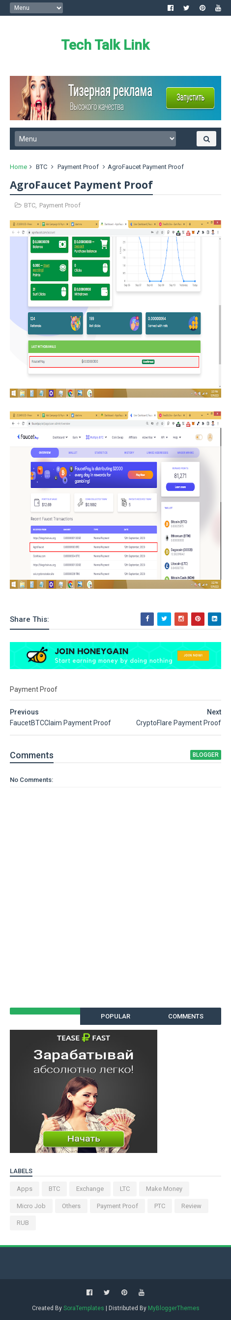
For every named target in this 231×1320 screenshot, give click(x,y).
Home (18, 166)
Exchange (90, 1188)
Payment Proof (78, 166)
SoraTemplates (83, 1308)
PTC (159, 1206)
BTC (41, 166)
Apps (24, 1188)
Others (71, 1206)
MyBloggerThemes (174, 1308)
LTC (125, 1188)
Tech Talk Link (105, 45)
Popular (115, 1016)
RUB (23, 1222)
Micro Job (31, 1206)
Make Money (164, 1188)
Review (191, 1206)
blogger (206, 754)
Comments (185, 1016)
